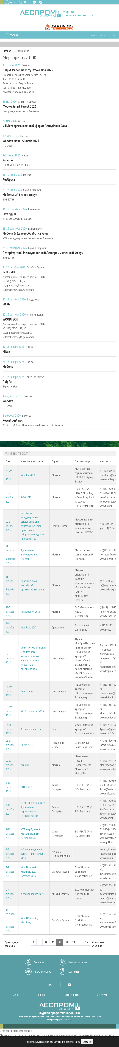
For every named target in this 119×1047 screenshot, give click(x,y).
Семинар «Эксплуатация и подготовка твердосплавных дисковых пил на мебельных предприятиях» (33, 658)
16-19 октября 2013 (10, 691)
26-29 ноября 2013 (9, 475)
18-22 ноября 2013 (9, 497)
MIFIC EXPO (26, 787)
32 (66, 942)
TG (40, 2)
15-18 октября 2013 (10, 729)
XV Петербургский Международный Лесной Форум (30, 834)
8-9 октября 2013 (10, 854)
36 (86, 942)
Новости (42, 995)
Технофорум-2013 (30, 611)
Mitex (6, 351)
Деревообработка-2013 (34, 894)
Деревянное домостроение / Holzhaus (29, 554)
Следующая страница (98, 944)
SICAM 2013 (27, 745)
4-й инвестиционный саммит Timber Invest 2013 (32, 854)
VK (34, 2)
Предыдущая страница (12, 944)
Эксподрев (9, 214)
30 (53, 942)
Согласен (87, 1041)
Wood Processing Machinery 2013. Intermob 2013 (29, 872)
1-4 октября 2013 (10, 894)
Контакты (73, 971)
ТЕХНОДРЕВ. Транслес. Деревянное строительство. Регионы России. (33, 809)
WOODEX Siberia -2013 (32, 711)
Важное (16, 995)
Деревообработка (31, 729)
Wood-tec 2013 (29, 627)
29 (46, 942)
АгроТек (25, 765)
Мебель (8, 366)
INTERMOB (9, 272)
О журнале (102, 995)
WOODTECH (10, 319)
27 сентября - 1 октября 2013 (11, 920)
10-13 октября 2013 (10, 765)
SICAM (6, 304)
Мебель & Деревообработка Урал (25, 233)
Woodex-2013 (28, 475)
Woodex (8, 401)
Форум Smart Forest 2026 (19, 106)
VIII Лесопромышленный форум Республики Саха (35, 125)
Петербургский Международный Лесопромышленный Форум (43, 252)
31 (60, 942)
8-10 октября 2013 (10, 787)
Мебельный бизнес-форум (20, 194)
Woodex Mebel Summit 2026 (21, 141)
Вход (12, 2)
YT (69, 984)
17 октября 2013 (10, 658)
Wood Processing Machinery (29, 920)
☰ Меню (11, 34)
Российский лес (13, 420)
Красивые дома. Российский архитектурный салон (32, 585)
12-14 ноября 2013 (9, 526)
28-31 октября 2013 (10, 612)
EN (24, 2)
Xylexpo (8, 160)
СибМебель (27, 691)
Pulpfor (7, 381)
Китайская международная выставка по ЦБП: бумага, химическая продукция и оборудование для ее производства (32, 525)
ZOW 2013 (26, 497)
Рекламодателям (77, 962)
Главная (7, 51)
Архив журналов (42, 971)
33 (73, 942)
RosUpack (9, 179)
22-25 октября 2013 (10, 627)
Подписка (39, 962)
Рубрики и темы (71, 995)
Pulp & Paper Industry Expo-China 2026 (28, 70)
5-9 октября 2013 (10, 872)
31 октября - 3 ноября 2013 (10, 554)
